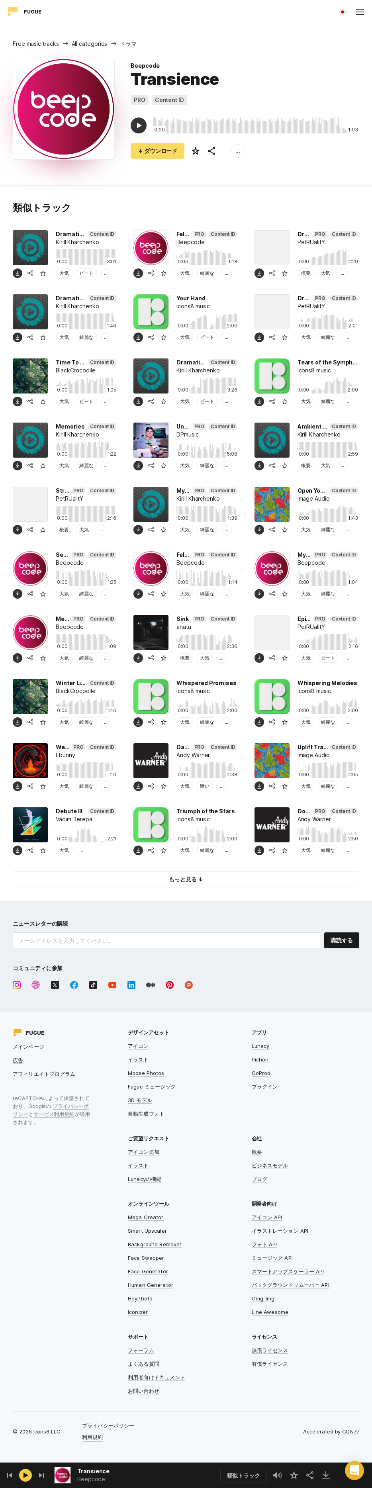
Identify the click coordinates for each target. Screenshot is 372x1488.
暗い (204, 786)
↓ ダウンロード (157, 150)
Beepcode (145, 65)
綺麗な (207, 273)
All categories (90, 43)
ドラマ (128, 43)
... (237, 150)
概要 (306, 273)
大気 (64, 273)
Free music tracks (36, 43)
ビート (86, 273)
